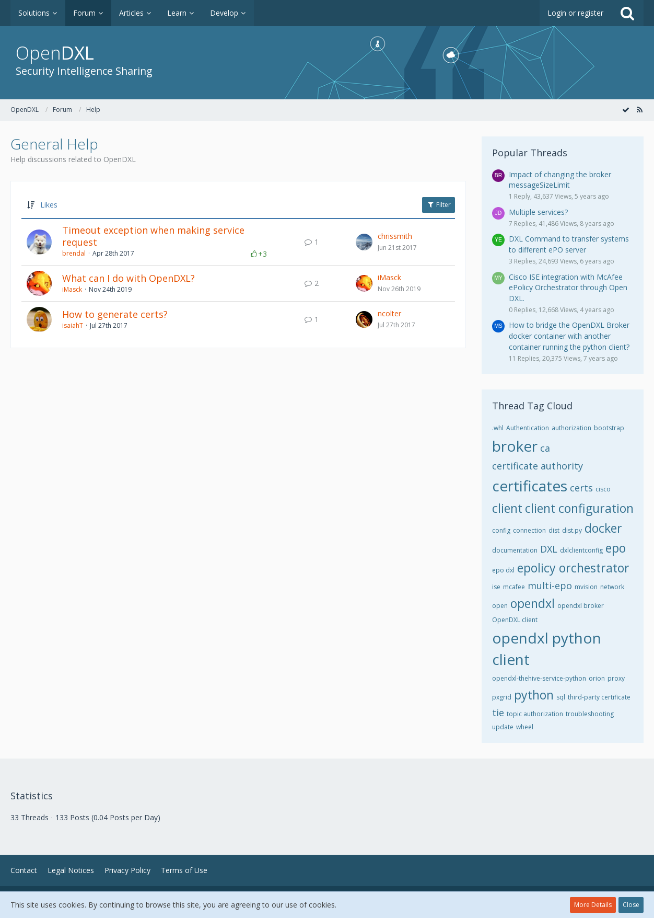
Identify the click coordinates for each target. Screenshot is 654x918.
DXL (548, 549)
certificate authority (537, 466)
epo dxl (503, 570)
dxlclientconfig (581, 550)
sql (560, 697)
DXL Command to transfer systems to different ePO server (569, 244)
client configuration (579, 508)
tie (498, 712)
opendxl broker (580, 605)
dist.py (572, 530)
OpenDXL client (515, 619)
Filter (438, 204)
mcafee (514, 586)
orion (597, 678)
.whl (498, 427)
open (500, 605)
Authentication (527, 427)
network (612, 586)
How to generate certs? (115, 314)
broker (515, 446)
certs (581, 487)
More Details (593, 904)
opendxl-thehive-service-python (539, 678)
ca (545, 448)
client (507, 508)
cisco (603, 489)
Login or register (575, 13)
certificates (529, 486)
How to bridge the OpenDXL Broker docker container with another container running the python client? (569, 335)
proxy (616, 678)
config (501, 530)
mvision (586, 586)
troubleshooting (590, 713)
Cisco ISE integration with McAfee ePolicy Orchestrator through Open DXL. (568, 287)
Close (631, 904)
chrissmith (395, 236)
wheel (524, 726)
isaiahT (72, 325)
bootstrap (609, 427)
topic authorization (535, 713)
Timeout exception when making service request (153, 236)
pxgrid (501, 697)
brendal (74, 253)
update (502, 726)
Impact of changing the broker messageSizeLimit (560, 179)
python (534, 694)
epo (615, 548)
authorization (571, 427)
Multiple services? (538, 212)
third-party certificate (599, 697)
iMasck (72, 289)
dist (553, 530)
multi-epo (550, 585)
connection (529, 530)
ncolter (389, 313)
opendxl (532, 603)
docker (603, 528)
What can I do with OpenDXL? (128, 278)
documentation (515, 550)
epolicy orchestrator (573, 567)
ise (496, 586)
